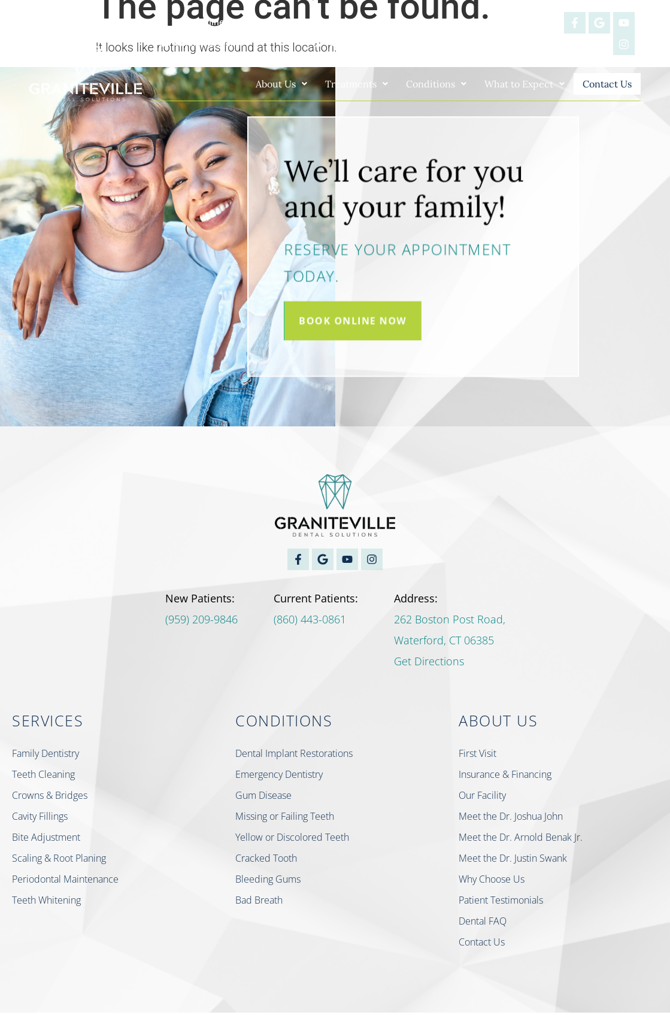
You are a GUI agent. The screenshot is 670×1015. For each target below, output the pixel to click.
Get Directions (429, 663)
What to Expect (511, 84)
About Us (267, 84)
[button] (267, 84)
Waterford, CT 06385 (444, 642)
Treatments (342, 84)
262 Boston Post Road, (449, 621)
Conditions (422, 84)
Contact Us (599, 85)
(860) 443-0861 (310, 621)
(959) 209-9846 (201, 621)
